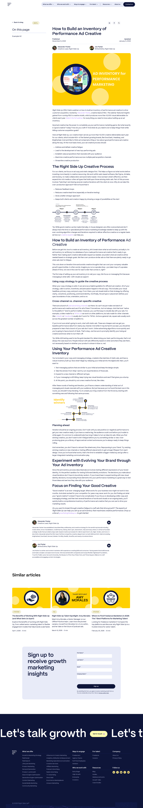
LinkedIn (59, 316)
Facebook (68, 316)
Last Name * (80, 659)
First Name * (80, 652)
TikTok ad (77, 313)
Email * (79, 666)
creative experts (67, 235)
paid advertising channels (78, 306)
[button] (48, 4)
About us (117, 4)
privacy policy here (104, 693)
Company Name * (81, 674)
